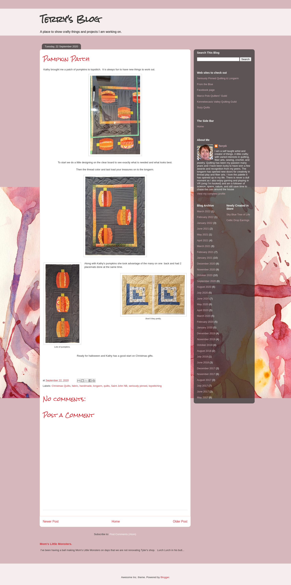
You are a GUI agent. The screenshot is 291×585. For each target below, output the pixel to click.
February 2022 (205, 217)
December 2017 (206, 368)
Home (116, 521)
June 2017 (203, 391)
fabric (75, 385)
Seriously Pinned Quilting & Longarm (218, 78)
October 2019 (205, 344)
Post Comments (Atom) (123, 534)
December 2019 (206, 333)
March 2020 (204, 315)
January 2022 (205, 222)
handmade (86, 385)
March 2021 (204, 246)
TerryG (222, 145)
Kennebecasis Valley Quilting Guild (217, 101)
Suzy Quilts (203, 107)
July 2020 (202, 292)
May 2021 (202, 234)
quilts (107, 385)
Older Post (180, 521)
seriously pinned (138, 385)
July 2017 (202, 385)
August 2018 (204, 350)
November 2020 (206, 269)
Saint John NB (119, 385)
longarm (97, 385)
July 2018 (202, 356)
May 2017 (202, 397)
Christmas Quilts (61, 385)
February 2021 (205, 252)
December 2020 (206, 263)
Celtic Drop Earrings (238, 220)
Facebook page (206, 89)
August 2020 (204, 286)
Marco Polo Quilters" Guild (212, 95)
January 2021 (205, 257)
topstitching (155, 385)
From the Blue (205, 84)
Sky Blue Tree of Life (238, 214)
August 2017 (204, 379)
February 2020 (205, 321)
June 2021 (203, 228)
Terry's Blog (70, 19)
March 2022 (204, 211)
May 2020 (202, 304)
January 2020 (205, 327)
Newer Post (51, 521)
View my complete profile (211, 193)
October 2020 (205, 275)
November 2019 (206, 339)
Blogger (165, 577)
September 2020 (206, 281)
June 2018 (203, 362)
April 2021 (203, 240)
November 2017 (206, 374)
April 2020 (203, 310)
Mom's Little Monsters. (56, 544)
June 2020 (203, 298)
